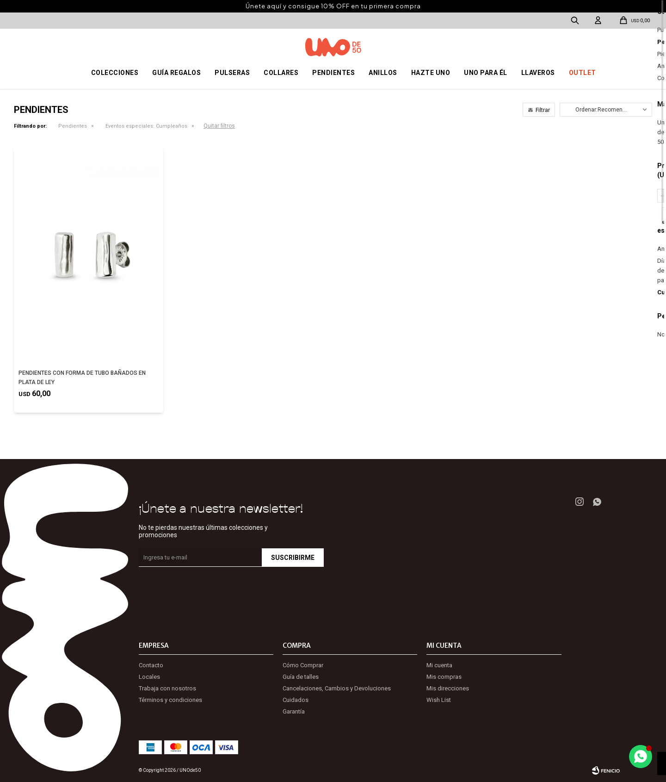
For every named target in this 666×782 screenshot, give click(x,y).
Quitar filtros (219, 126)
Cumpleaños (146, 126)
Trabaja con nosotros (167, 688)
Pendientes (333, 72)
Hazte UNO (430, 72)
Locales (149, 676)
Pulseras (232, 72)
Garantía (294, 711)
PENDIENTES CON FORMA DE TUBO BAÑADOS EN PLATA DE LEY (82, 377)
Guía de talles (301, 676)
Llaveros (538, 72)
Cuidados (295, 699)
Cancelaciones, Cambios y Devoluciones (337, 688)
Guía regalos (176, 72)
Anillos (383, 72)
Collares (281, 72)
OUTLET (582, 72)
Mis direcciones (447, 688)
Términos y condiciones (170, 699)
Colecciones (115, 72)
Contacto (151, 665)
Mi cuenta (439, 665)
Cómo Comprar (303, 665)
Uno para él (485, 72)
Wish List (438, 699)
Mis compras (444, 676)
